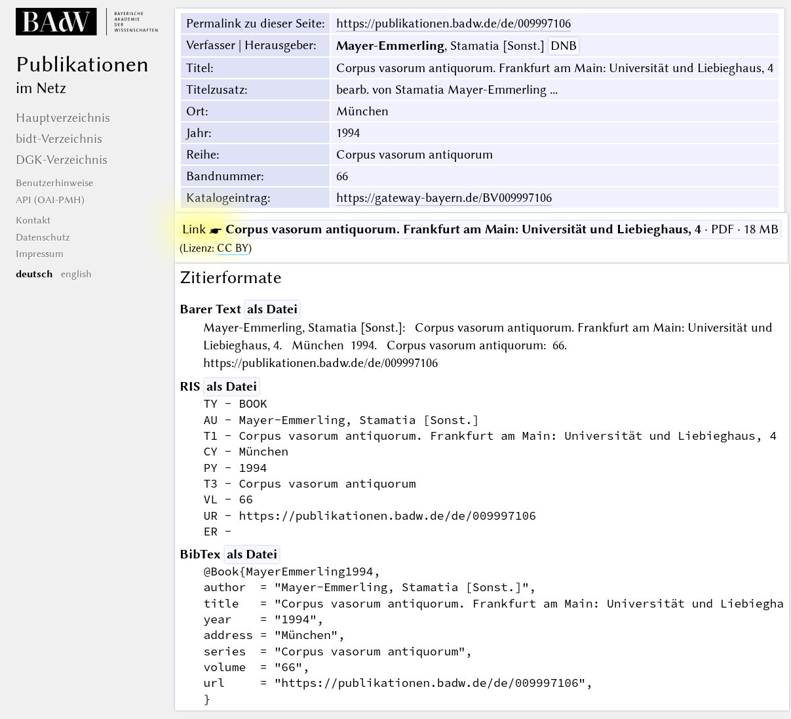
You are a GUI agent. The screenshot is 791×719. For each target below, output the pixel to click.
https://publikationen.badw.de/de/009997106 (453, 23)
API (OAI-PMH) (50, 200)
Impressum (40, 254)
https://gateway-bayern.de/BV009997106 (444, 197)
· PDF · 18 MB (480, 229)
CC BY (232, 248)
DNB (563, 45)
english (76, 274)
